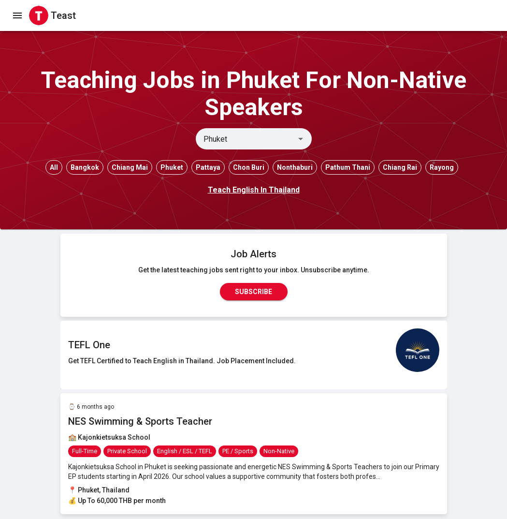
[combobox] (246, 139)
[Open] (300, 139)
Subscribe (254, 291)
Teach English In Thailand (254, 189)
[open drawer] (17, 15)
